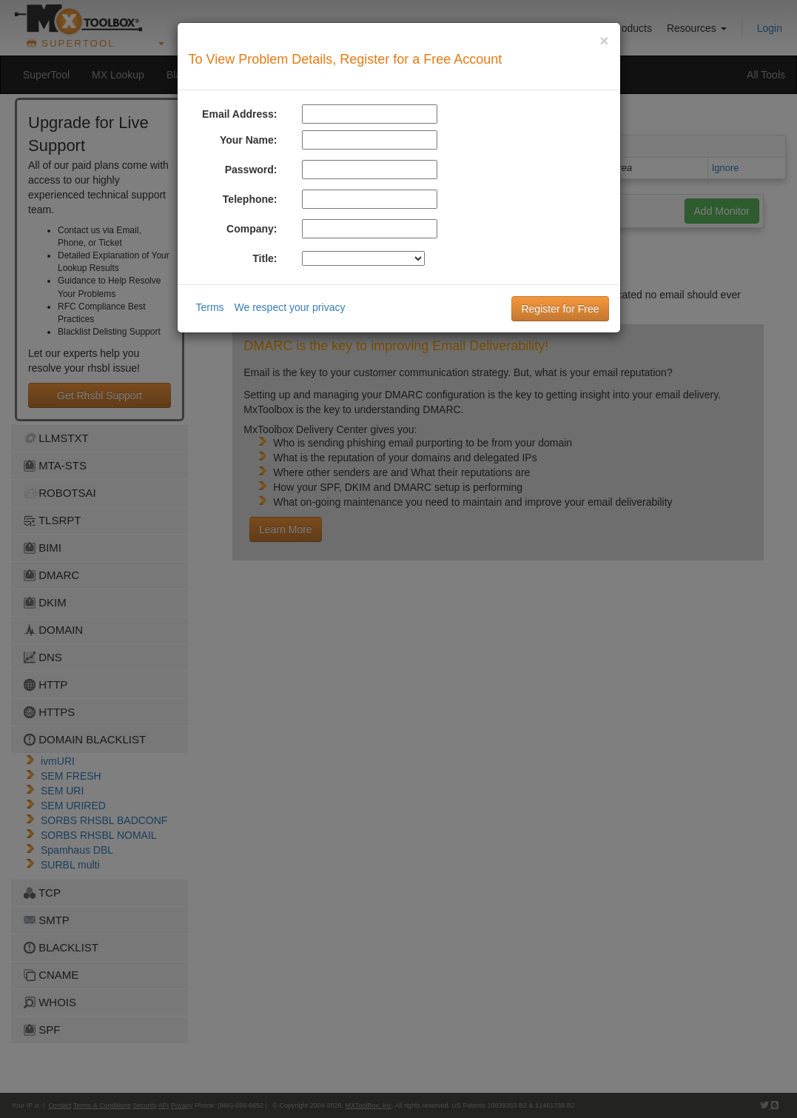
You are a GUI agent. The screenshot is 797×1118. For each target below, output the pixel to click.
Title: (264, 258)
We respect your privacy (290, 307)
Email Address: (239, 114)
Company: (251, 229)
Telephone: (250, 199)
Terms (210, 307)
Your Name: (249, 140)
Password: (251, 169)
